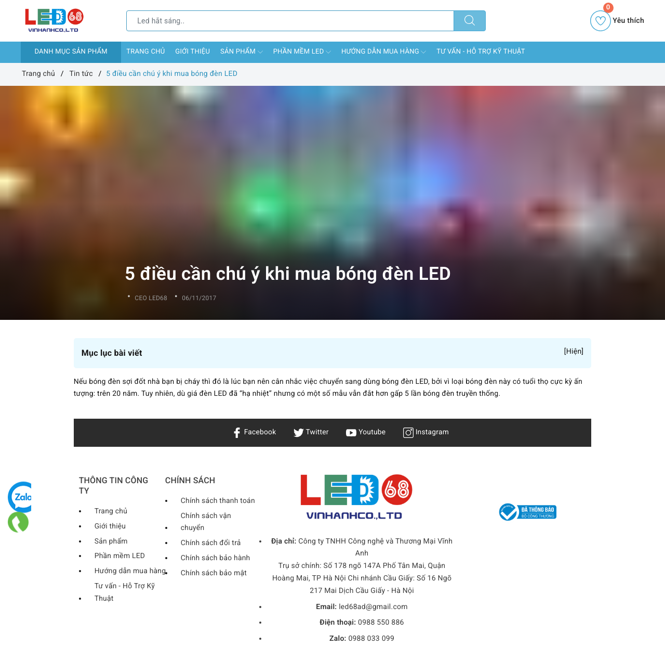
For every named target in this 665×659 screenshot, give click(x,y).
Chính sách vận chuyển (206, 522)
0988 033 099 (371, 639)
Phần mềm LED (302, 52)
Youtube (366, 432)
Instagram (427, 432)
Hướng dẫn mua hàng (383, 52)
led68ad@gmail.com (373, 607)
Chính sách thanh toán (218, 501)
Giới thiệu (192, 52)
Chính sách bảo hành (216, 558)
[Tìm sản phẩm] (290, 20)
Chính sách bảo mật (214, 573)
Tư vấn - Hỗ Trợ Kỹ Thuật (480, 52)
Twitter (310, 432)
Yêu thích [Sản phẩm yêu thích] (617, 20)
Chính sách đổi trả (211, 543)
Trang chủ (145, 52)
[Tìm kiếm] (470, 20)
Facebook (253, 432)
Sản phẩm (241, 52)
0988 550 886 (381, 622)
